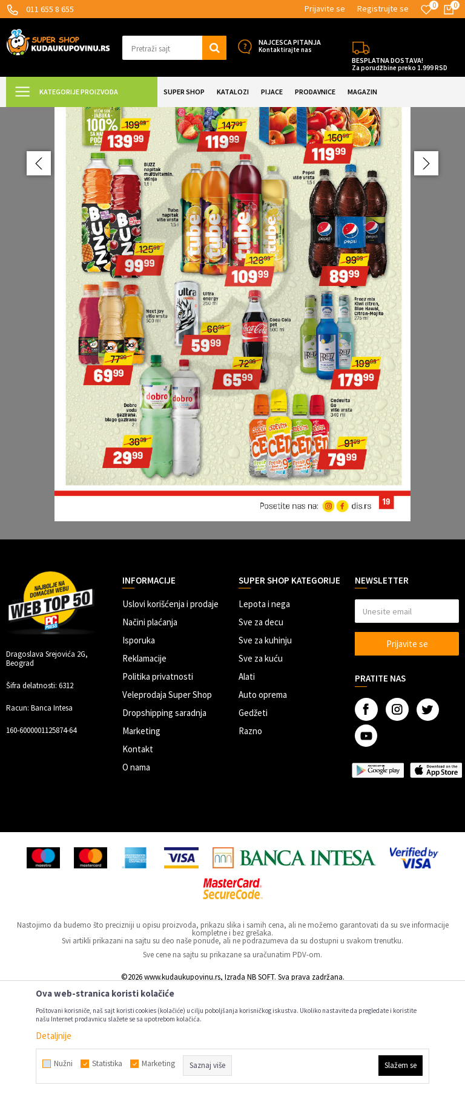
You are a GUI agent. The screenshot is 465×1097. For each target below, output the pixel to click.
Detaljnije (53, 1035)
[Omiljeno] (426, 9)
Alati (247, 783)
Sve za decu (261, 729)
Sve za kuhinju (265, 747)
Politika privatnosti (157, 783)
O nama (136, 874)
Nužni (63, 1064)
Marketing (141, 837)
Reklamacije (144, 765)
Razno (250, 837)
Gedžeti (253, 819)
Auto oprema (263, 801)
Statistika (107, 1064)
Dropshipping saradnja (164, 819)
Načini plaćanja (149, 729)
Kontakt (137, 856)
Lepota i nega (264, 710)
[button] (174, 48)
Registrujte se (383, 8)
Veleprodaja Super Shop (167, 801)
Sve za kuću (261, 765)
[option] (232, 376)
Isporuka (138, 747)
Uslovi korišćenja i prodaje (170, 710)
